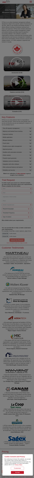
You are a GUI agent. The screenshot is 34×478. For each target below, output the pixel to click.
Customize (17, 468)
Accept (17, 472)
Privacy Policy (18, 464)
